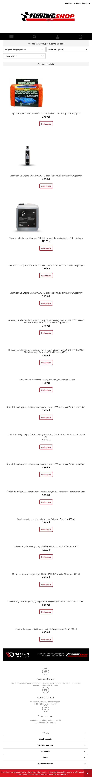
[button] (11, 37)
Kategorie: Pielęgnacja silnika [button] (15, 50)
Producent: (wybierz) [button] (55, 50)
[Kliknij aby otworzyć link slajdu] (46, 654)
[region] (46, 654)
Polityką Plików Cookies (57, 772)
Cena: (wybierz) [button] (10, 56)
